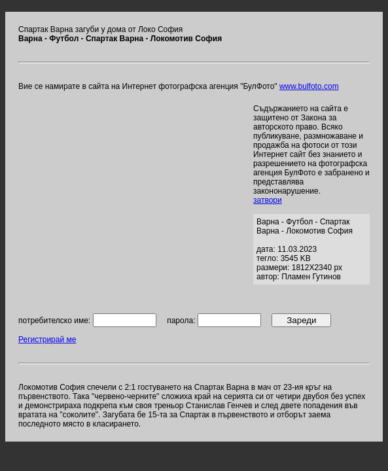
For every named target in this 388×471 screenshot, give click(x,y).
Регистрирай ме (47, 339)
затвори (267, 200)
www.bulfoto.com (309, 86)
